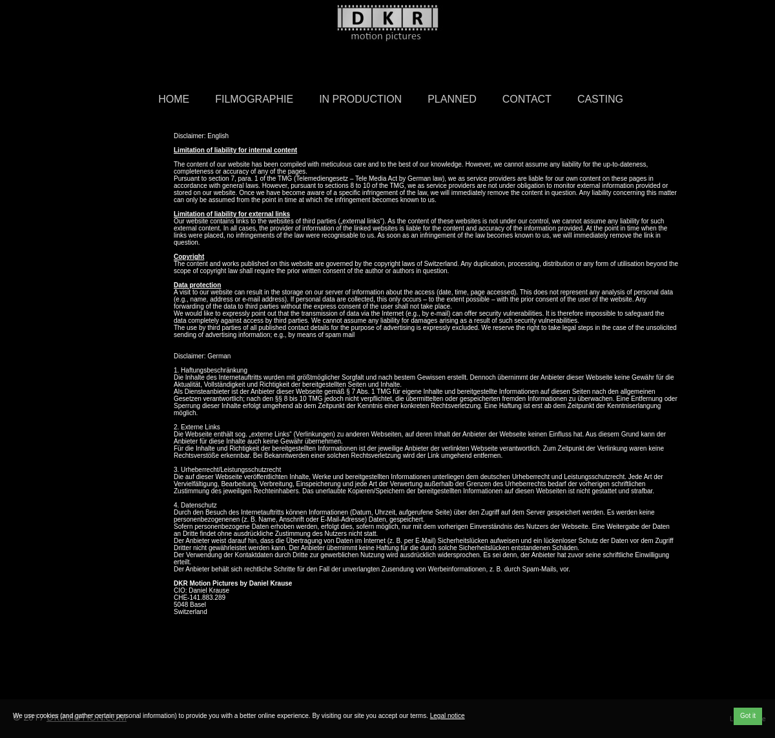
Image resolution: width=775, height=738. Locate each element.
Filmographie (254, 99)
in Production (360, 99)
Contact (527, 99)
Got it (748, 715)
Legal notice (447, 715)
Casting (600, 99)
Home (173, 99)
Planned (452, 99)
